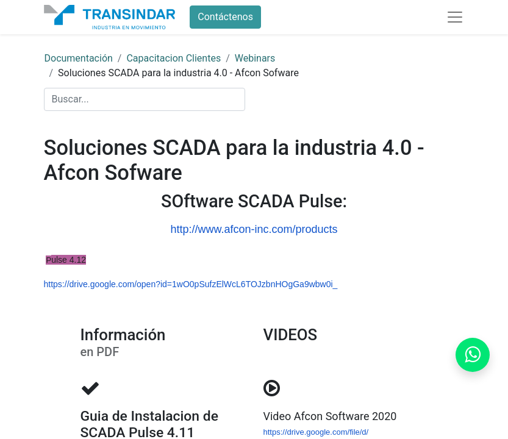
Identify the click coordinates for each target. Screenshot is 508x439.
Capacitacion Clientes (173, 58)
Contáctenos (225, 17)
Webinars (255, 58)
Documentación (79, 58)
